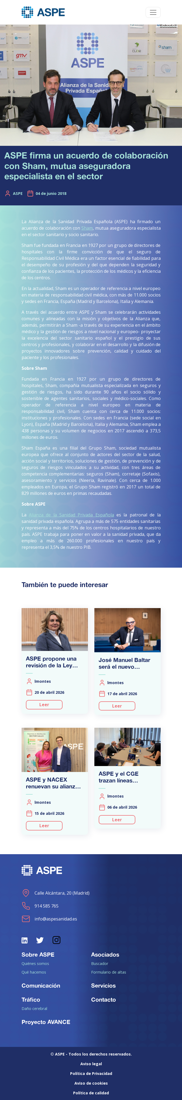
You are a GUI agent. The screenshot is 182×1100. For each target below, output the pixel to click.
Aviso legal (91, 1063)
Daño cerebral (34, 1008)
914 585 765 (40, 906)
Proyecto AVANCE (46, 1021)
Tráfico (31, 999)
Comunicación (41, 985)
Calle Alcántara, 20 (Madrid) (56, 893)
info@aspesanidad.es (49, 919)
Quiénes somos (35, 963)
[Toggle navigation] (153, 12)
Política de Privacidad (91, 1073)
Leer (44, 705)
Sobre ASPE (38, 954)
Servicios (103, 985)
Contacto (103, 999)
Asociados (105, 954)
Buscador (99, 963)
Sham (87, 228)
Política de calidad (91, 1092)
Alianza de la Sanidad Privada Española (71, 515)
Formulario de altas (108, 972)
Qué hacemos (34, 972)
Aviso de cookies (91, 1083)
